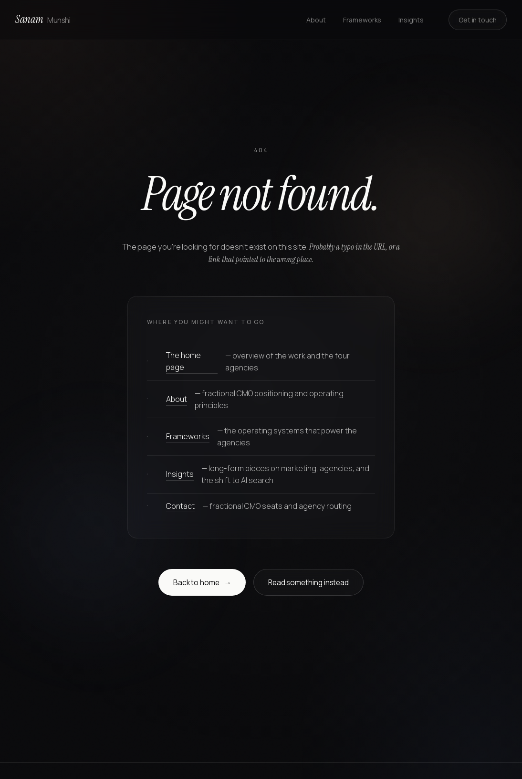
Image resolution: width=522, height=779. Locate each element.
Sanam (42, 19)
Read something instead (308, 583)
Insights (410, 19)
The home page (183, 361)
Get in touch (478, 19)
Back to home (202, 583)
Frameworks (362, 19)
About (316, 19)
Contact (180, 506)
